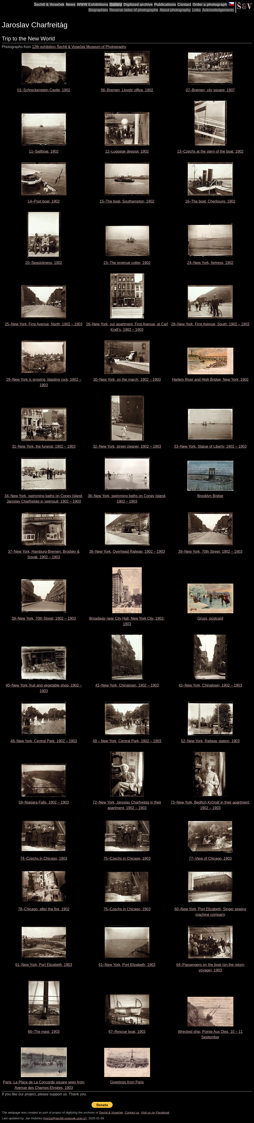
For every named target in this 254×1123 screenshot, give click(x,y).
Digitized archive (138, 4)
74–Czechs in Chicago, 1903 (43, 858)
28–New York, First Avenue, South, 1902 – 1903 (210, 324)
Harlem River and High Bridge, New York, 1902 (210, 379)
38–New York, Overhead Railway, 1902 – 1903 (127, 551)
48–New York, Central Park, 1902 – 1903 (44, 741)
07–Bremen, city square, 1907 (210, 90)
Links (196, 10)
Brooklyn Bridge (210, 496)
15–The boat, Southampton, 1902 (127, 201)
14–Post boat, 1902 (44, 201)
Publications (165, 4)
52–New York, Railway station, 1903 (210, 741)
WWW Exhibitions (92, 4)
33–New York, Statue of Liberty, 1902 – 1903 (210, 446)
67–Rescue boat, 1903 (127, 1032)
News (70, 4)
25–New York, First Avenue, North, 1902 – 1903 (44, 324)
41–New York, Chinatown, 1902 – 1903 (127, 685)
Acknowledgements (218, 10)
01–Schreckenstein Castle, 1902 (43, 90)
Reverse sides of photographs (133, 10)
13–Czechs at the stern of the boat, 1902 (210, 151)
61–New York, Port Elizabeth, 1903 (43, 965)
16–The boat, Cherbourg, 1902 (210, 201)
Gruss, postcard (210, 618)
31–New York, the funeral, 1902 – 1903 (43, 446)
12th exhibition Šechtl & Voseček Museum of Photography (79, 47)
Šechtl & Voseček (49, 4)
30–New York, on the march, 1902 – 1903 (127, 379)
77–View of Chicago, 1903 (210, 858)
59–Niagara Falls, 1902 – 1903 (44, 802)
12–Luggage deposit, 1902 (127, 151)
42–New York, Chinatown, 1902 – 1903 (210, 685)
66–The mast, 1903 (44, 1032)
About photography (175, 10)
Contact (184, 4)
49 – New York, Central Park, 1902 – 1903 (127, 741)
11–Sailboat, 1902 (44, 151)
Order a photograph (210, 4)
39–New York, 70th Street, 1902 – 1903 (210, 551)
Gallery (115, 4)
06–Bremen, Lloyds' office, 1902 (127, 90)
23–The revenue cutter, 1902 (127, 263)
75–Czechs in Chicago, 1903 (127, 858)
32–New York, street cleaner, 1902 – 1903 (127, 446)
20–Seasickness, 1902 (43, 263)
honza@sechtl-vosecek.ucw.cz (65, 1118)
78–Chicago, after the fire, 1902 (43, 909)
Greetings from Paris (127, 1082)
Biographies (98, 10)
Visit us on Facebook (155, 1112)
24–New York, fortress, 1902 (210, 263)
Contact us (132, 1112)
